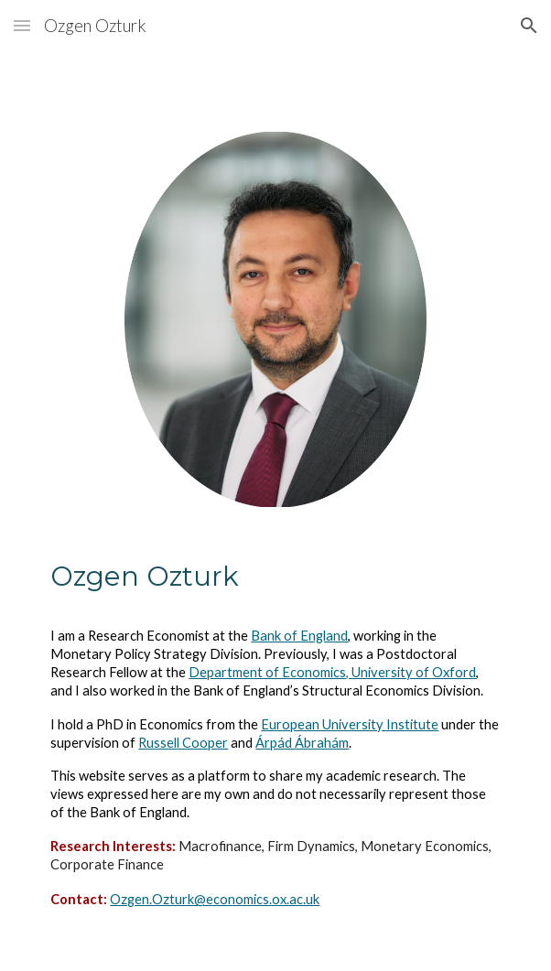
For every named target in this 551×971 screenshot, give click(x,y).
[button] (22, 25)
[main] (275, 750)
